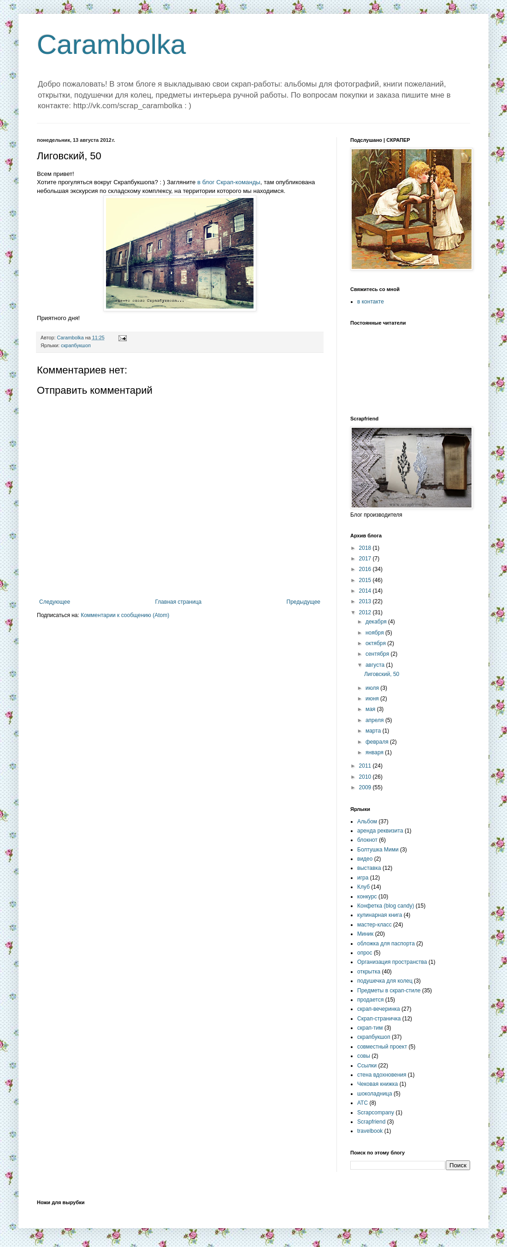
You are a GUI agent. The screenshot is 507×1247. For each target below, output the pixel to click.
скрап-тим (370, 1028)
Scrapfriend (371, 1122)
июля (373, 688)
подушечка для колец (385, 981)
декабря (377, 621)
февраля (378, 742)
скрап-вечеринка (378, 1009)
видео (364, 859)
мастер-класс (374, 924)
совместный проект (382, 1046)
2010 (366, 777)
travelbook (370, 1131)
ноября (375, 632)
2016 (366, 569)
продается (370, 999)
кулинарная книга (379, 915)
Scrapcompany (375, 1112)
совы (363, 1056)
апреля (375, 720)
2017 (366, 558)
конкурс (367, 896)
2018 (366, 548)
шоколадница (374, 1093)
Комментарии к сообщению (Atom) (125, 615)
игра (362, 877)
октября (376, 643)
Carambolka (111, 44)
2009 (366, 787)
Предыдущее (303, 602)
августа (376, 665)
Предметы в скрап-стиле (388, 990)
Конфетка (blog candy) (385, 906)
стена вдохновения (382, 1075)
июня (373, 698)
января (375, 752)
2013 (366, 601)
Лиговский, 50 (381, 674)
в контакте (370, 301)
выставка (369, 868)
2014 (366, 591)
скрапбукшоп (76, 345)
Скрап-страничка (379, 1018)
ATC (362, 1103)
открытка (368, 971)
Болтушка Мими (378, 849)
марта (374, 731)
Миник (365, 934)
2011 (366, 766)
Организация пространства (392, 962)
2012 (366, 612)
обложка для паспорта (386, 943)
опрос (364, 953)
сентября (378, 654)
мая (371, 709)
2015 (366, 580)
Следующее (54, 602)
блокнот (367, 840)
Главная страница (178, 602)
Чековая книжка (377, 1084)
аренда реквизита (380, 830)
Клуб (363, 887)
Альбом (367, 821)
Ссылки (367, 1065)
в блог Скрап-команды (228, 182)
